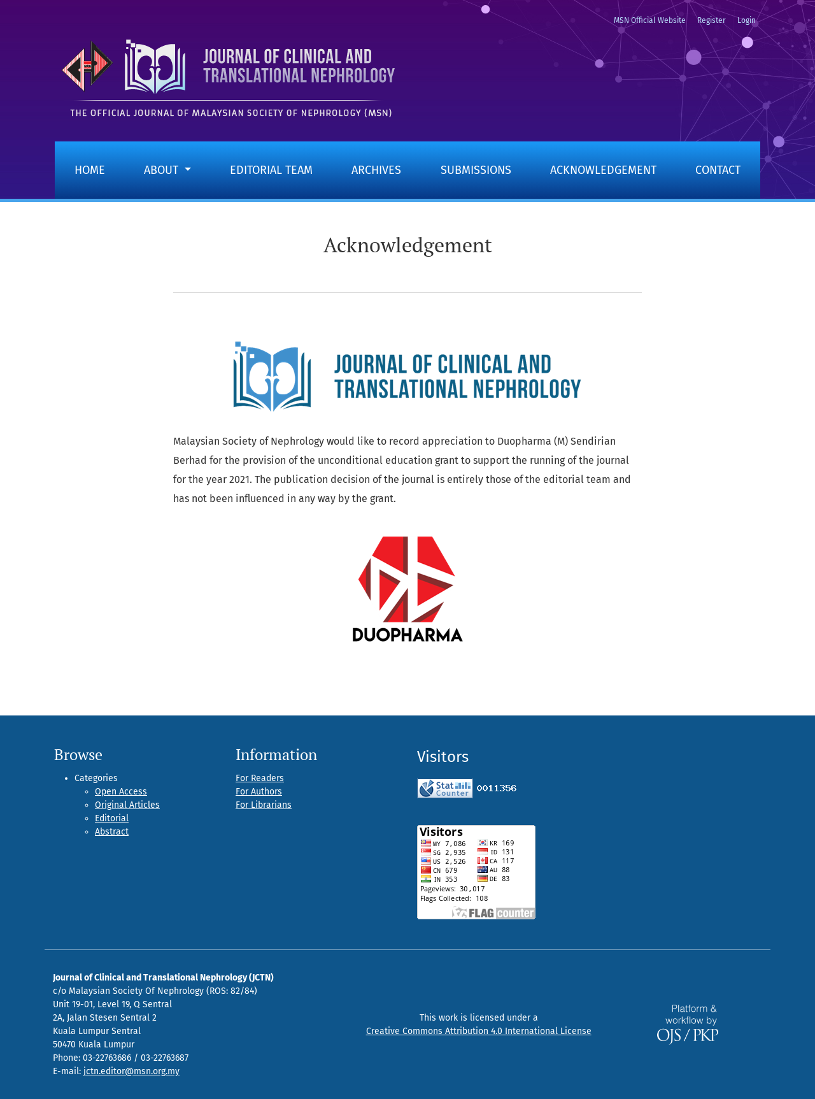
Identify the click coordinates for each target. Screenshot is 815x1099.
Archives (376, 170)
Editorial (112, 818)
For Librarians (264, 805)
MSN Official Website (650, 20)
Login (746, 20)
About (162, 170)
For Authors (259, 791)
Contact (718, 170)
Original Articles (127, 805)
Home (89, 170)
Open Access (121, 791)
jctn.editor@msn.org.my (131, 1071)
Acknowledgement (603, 170)
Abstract (112, 831)
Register (711, 20)
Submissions (476, 170)
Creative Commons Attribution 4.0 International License (479, 1031)
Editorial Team (271, 170)
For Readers (260, 778)
